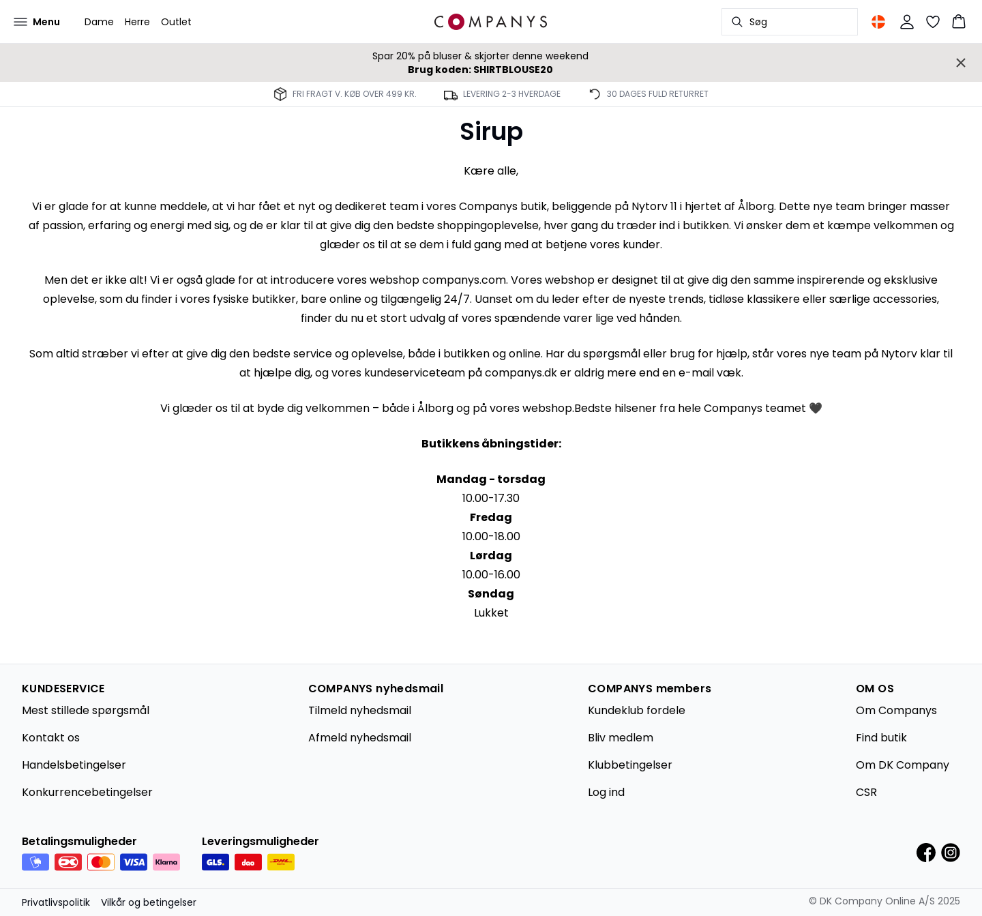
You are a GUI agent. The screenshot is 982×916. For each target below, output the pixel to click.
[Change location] (878, 22)
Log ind (606, 792)
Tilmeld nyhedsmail (359, 710)
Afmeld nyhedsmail (359, 737)
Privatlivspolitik (56, 902)
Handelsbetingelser (74, 765)
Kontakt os (51, 737)
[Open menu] (36, 22)
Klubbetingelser (630, 765)
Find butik (881, 737)
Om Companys (896, 710)
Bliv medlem (620, 737)
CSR (866, 792)
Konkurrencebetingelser (87, 792)
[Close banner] (961, 63)
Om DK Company (902, 765)
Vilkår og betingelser (148, 902)
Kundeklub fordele (636, 710)
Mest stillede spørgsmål (85, 710)
